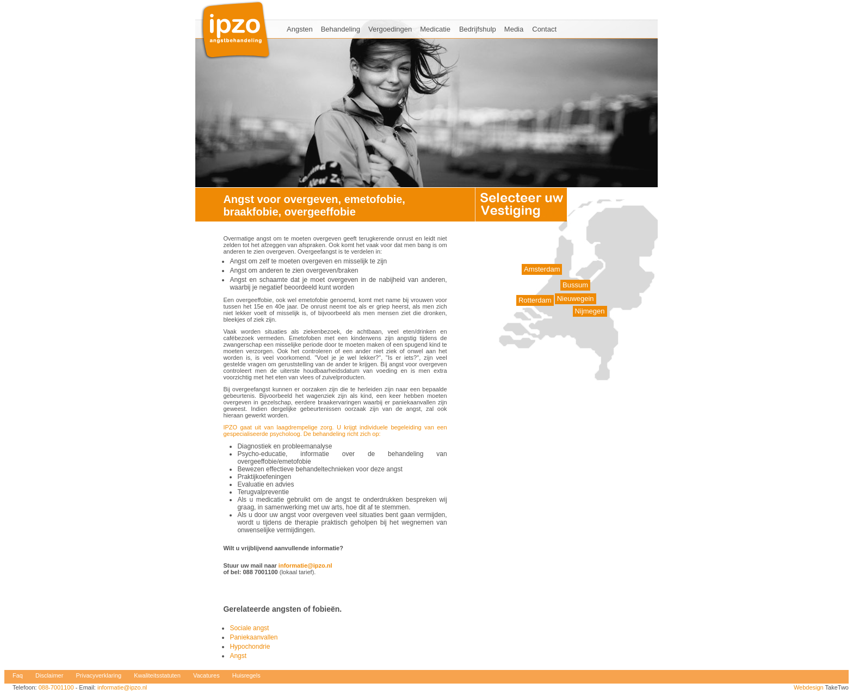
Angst (238, 656)
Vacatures (206, 675)
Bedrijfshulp (477, 29)
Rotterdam (535, 300)
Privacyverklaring (98, 675)
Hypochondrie (250, 646)
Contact (544, 29)
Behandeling (340, 29)
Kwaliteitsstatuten (157, 675)
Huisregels (246, 675)
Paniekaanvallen (253, 637)
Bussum (575, 285)
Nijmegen (590, 311)
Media (513, 29)
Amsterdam (542, 269)
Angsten (300, 29)
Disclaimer (49, 675)
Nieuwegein (575, 298)
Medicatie (435, 29)
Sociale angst (249, 628)
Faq (18, 675)
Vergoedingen (390, 29)
